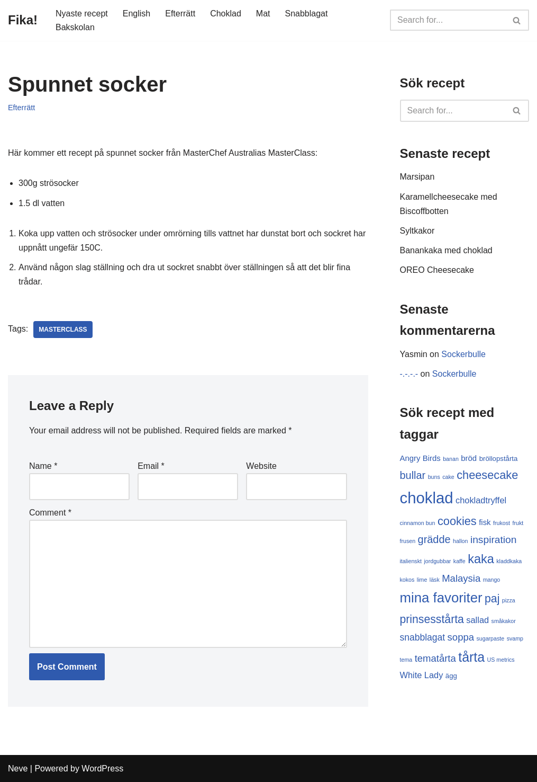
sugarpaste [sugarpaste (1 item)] (490, 638)
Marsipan (417, 176)
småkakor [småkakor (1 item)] (504, 621)
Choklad (225, 13)
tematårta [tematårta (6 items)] (435, 658)
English (136, 13)
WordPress (102, 768)
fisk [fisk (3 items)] (484, 522)
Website (261, 465)
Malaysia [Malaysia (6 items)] (461, 578)
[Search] (447, 20)
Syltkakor (417, 230)
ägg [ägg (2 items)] (451, 676)
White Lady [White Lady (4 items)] (421, 675)
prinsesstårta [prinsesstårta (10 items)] (432, 619)
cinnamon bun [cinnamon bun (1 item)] (417, 523)
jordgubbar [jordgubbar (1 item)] (437, 561)
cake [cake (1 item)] (448, 477)
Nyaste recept (82, 13)
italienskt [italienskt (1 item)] (411, 561)
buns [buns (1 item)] (434, 477)
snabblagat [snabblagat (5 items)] (422, 637)
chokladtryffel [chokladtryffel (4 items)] (481, 500)
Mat (263, 13)
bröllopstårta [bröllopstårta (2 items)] (498, 459)
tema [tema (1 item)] (406, 659)
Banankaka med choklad (446, 250)
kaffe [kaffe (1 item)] (459, 561)
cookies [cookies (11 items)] (457, 521)
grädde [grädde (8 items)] (434, 539)
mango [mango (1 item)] (491, 579)
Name (43, 465)
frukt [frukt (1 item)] (517, 523)
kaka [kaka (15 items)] (481, 559)
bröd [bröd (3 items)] (469, 458)
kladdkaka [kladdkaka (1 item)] (509, 561)
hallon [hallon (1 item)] (460, 541)
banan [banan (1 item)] (451, 459)
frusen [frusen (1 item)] (408, 541)
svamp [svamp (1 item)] (515, 638)
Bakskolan (75, 27)
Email (151, 465)
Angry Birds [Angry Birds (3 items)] (420, 458)
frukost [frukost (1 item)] (501, 523)
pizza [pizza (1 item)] (508, 600)
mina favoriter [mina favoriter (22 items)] (441, 597)
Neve (18, 768)
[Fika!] (23, 20)
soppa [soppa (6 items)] (461, 637)
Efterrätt (180, 13)
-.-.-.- (409, 373)
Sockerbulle (463, 354)
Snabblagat (306, 13)
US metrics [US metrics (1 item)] (501, 659)
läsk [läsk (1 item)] (435, 579)
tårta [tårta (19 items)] (471, 657)
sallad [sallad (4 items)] (477, 620)
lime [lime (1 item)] (422, 579)
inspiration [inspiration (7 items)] (493, 539)
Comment (50, 512)
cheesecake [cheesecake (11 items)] (487, 475)
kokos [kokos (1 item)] (407, 579)
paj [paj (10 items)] (492, 598)
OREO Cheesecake (437, 269)
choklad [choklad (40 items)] (426, 497)
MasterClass (63, 329)
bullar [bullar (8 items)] (413, 475)
